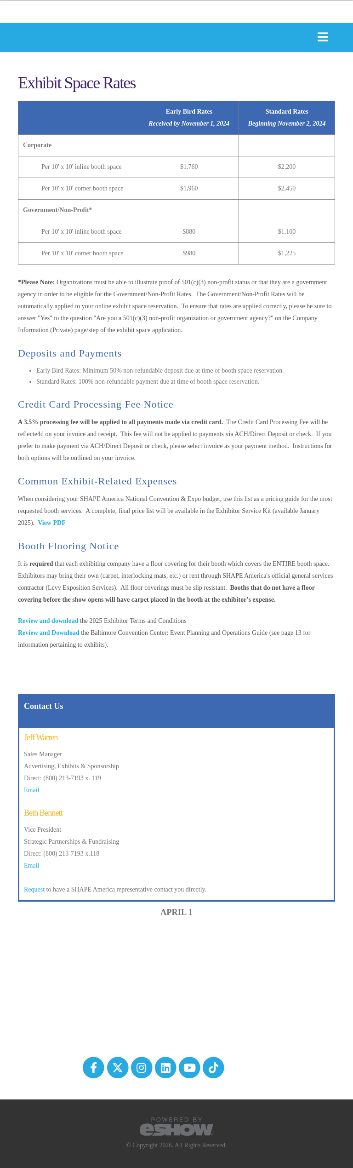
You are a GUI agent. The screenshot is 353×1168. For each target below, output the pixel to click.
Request (34, 889)
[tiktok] (213, 1067)
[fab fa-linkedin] (166, 1067)
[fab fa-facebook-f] (94, 1067)
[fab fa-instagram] (142, 1067)
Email (31, 790)
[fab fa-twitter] (118, 1067)
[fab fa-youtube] (190, 1067)
